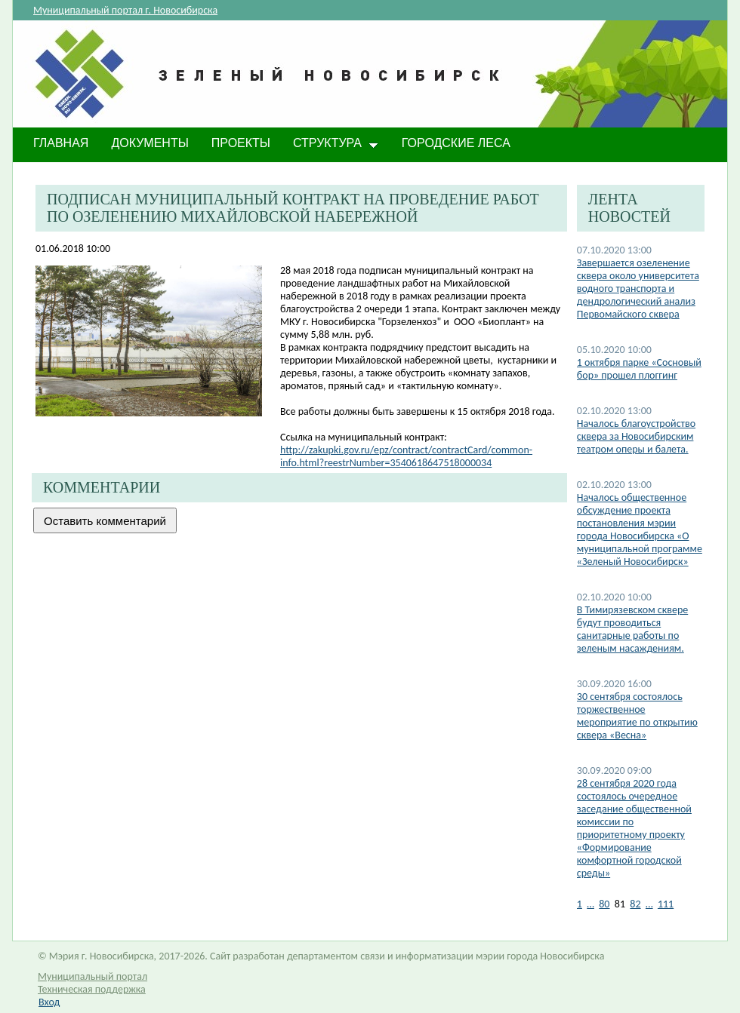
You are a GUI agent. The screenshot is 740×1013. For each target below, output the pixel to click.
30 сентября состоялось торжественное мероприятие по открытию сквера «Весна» (637, 715)
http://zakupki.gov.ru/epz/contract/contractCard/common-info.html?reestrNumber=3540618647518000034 (406, 456)
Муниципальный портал (92, 976)
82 (635, 904)
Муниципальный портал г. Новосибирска (125, 10)
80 (604, 904)
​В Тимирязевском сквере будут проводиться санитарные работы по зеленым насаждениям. (632, 629)
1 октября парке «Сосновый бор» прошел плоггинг (639, 369)
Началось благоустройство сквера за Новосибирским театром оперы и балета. (636, 436)
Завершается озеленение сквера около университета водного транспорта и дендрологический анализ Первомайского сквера (638, 288)
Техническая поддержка (92, 989)
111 (666, 904)
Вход (49, 1002)
